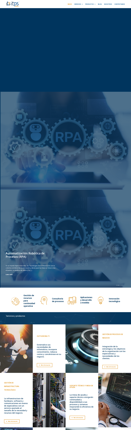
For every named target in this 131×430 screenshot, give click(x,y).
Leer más (8, 274)
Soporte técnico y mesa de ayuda (81, 386)
